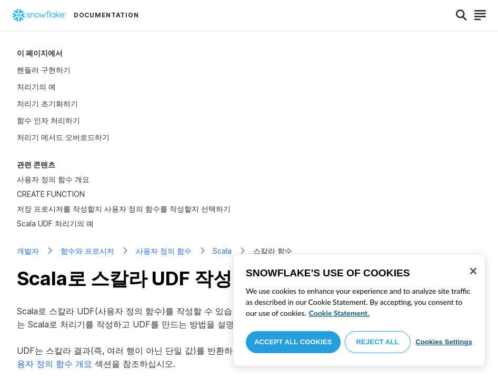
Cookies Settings (443, 342)
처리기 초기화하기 (47, 103)
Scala (222, 250)
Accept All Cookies (293, 342)
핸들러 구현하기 (44, 69)
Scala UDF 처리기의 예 (55, 223)
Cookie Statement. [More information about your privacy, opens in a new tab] (339, 312)
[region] (359, 310)
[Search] (461, 15)
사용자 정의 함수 (164, 250)
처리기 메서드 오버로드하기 (63, 137)
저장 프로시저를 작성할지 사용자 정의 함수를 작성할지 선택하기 (124, 208)
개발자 (28, 250)
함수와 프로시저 (87, 250)
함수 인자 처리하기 (48, 120)
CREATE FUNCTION (51, 194)
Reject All (377, 342)
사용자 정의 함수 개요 (53, 179)
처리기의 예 (36, 86)
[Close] (473, 271)
